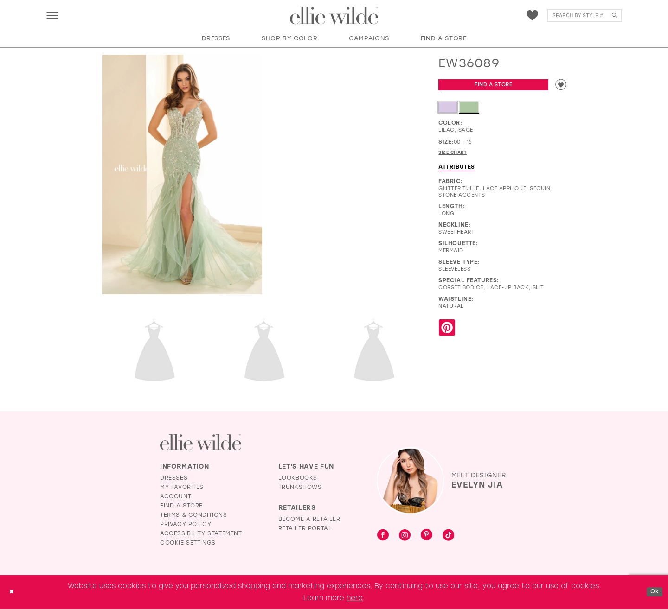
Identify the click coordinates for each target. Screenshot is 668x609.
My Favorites (182, 487)
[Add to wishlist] (559, 86)
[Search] (584, 15)
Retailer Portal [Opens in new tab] (305, 528)
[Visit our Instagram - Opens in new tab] (404, 535)
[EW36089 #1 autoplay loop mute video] (347, 95)
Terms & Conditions (193, 515)
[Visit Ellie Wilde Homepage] (200, 442)
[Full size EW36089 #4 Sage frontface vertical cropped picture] (374, 351)
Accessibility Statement (201, 533)
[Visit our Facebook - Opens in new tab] (383, 535)
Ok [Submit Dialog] (653, 592)
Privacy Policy (185, 524)
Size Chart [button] (456, 156)
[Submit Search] (614, 15)
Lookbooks (297, 478)
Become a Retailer (309, 519)
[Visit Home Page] (334, 16)
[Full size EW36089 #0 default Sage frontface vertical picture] (182, 175)
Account (175, 496)
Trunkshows (300, 487)
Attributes (456, 171)
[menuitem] (52, 15)
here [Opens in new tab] (355, 598)
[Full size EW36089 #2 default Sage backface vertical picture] (154, 351)
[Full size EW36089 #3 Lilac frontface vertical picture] (264, 351)
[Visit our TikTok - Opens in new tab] (448, 535)
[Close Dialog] (13, 592)
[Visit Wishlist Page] (532, 15)
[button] (52, 15)
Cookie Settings (188, 542)
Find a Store (492, 86)
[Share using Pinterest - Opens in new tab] (447, 332)
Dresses (173, 478)
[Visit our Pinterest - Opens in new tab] (426, 535)
